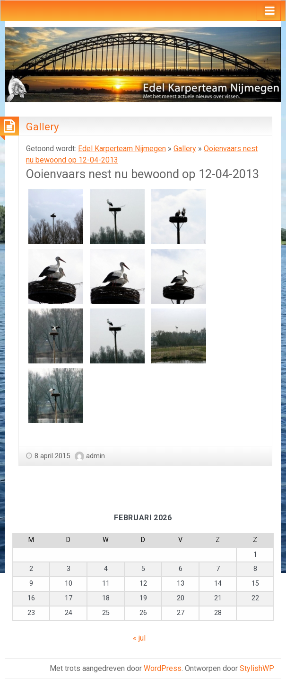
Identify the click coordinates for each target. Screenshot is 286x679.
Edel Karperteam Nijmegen (122, 148)
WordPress (163, 668)
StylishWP (257, 668)
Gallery (42, 126)
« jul (139, 638)
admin (95, 456)
